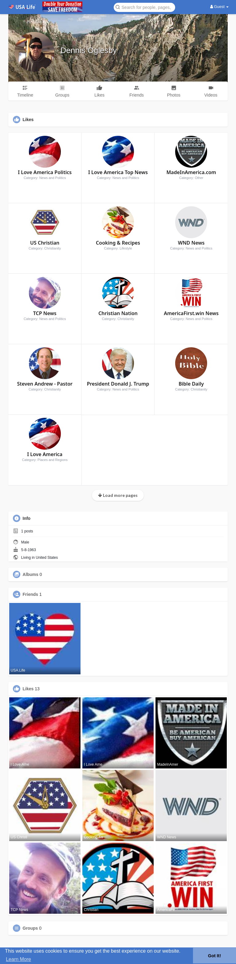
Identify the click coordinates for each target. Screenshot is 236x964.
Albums (30, 574)
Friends (30, 594)
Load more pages (118, 495)
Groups (30, 928)
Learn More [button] (18, 959)
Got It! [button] (214, 955)
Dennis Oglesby (89, 50)
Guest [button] (219, 6)
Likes (28, 688)
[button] (144, 7)
